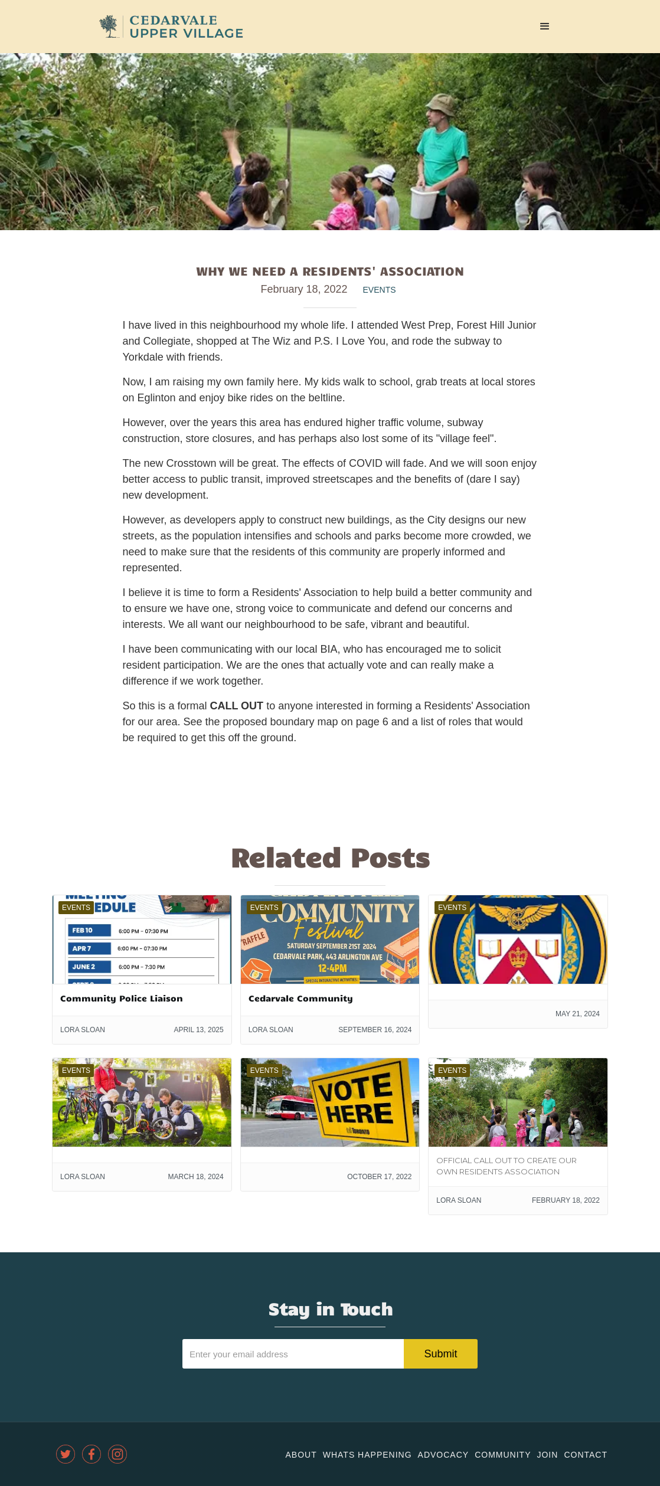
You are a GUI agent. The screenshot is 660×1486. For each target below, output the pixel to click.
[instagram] (117, 1454)
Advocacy (443, 1454)
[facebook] (91, 1454)
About (300, 1454)
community (503, 1454)
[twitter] (66, 1454)
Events (379, 289)
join (547, 1454)
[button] (545, 26)
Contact (585, 1454)
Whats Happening (367, 1454)
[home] (171, 26)
